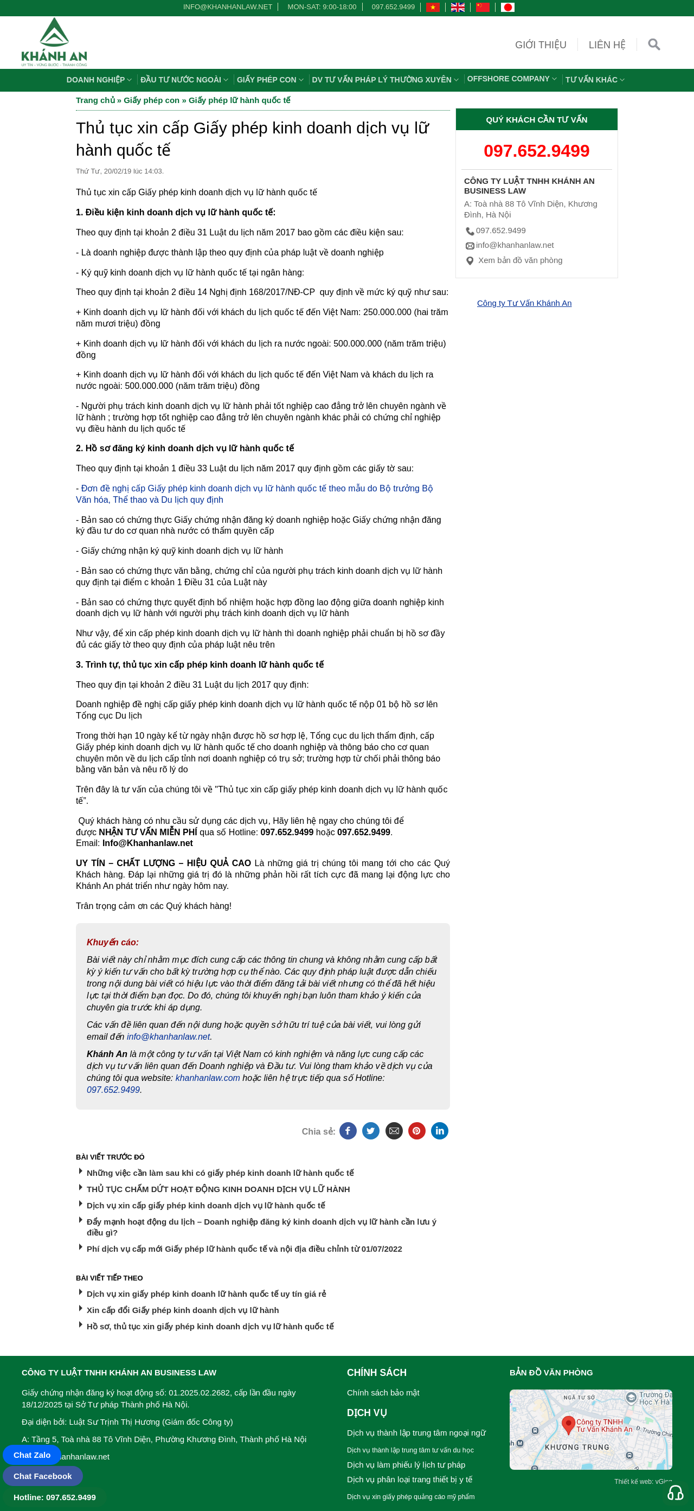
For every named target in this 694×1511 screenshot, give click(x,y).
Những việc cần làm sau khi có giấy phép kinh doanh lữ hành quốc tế (220, 1172)
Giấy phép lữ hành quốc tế (240, 100)
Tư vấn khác (596, 79)
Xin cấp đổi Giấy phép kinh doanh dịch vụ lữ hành (183, 1310)
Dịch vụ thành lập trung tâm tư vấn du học (410, 1450)
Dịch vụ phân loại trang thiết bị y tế (409, 1479)
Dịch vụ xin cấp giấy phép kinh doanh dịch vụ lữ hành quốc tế (206, 1205)
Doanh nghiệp (101, 79)
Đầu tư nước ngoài (185, 79)
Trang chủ (95, 100)
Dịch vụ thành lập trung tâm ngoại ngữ (416, 1432)
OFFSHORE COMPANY (513, 78)
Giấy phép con (271, 79)
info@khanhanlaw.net (226, 7)
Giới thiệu (541, 45)
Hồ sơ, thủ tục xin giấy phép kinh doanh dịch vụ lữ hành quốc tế (210, 1326)
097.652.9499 (393, 7)
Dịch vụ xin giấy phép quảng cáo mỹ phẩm (411, 1497)
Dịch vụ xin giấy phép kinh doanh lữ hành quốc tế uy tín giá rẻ (206, 1293)
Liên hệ (607, 45)
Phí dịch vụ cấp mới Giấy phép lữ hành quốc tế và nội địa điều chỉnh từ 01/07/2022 (244, 1248)
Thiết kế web (633, 1482)
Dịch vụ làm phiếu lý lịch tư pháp (406, 1464)
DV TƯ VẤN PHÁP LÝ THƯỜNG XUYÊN (386, 79)
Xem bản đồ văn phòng (513, 260)
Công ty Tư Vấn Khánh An (524, 303)
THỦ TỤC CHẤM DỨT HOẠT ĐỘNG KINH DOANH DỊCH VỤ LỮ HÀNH (218, 1189)
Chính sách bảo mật (383, 1392)
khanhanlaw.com (208, 1078)
